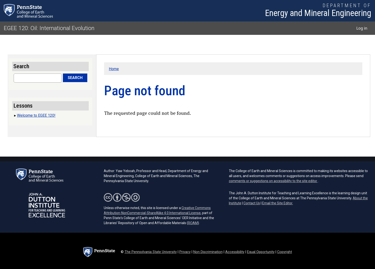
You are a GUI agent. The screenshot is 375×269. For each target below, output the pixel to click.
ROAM (193, 223)
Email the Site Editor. (277, 203)
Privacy (185, 252)
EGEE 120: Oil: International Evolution (49, 28)
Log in (361, 28)
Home (114, 69)
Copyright (284, 252)
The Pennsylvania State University (151, 252)
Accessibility (234, 252)
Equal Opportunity (261, 252)
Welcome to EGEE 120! (36, 115)
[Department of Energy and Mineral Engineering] (318, 11)
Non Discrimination (208, 252)
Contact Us (251, 203)
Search (75, 77)
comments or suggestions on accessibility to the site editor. (273, 181)
